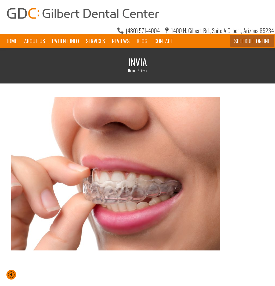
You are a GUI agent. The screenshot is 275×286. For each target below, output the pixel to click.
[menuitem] (11, 41)
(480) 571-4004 (138, 30)
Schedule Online (252, 41)
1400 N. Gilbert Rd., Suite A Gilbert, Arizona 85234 (219, 30)
